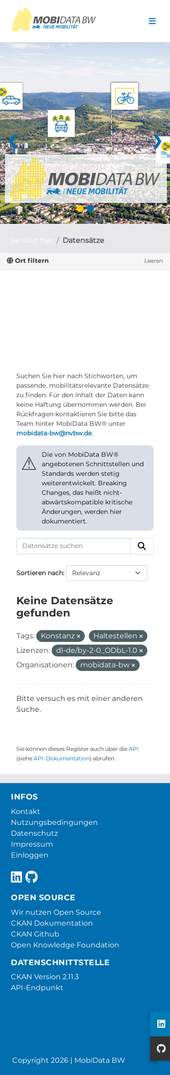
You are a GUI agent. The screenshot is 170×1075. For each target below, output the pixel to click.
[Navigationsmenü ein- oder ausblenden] (152, 21)
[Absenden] (142, 546)
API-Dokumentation (62, 758)
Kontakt (25, 811)
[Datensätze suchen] (73, 546)
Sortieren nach (39, 573)
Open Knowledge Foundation (65, 945)
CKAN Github (35, 934)
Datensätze (83, 240)
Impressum (32, 844)
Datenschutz (34, 833)
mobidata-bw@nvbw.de (54, 433)
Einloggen (30, 855)
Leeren (153, 260)
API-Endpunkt (37, 987)
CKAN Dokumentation (52, 923)
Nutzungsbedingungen (54, 822)
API (134, 748)
